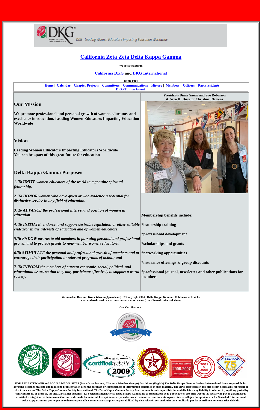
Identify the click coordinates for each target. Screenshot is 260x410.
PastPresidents (208, 85)
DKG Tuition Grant (130, 89)
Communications (135, 85)
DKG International (150, 73)
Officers (189, 85)
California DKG (109, 73)
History (156, 85)
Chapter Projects (86, 85)
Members (173, 85)
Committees (111, 85)
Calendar (64, 85)
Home (49, 85)
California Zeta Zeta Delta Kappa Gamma (130, 57)
